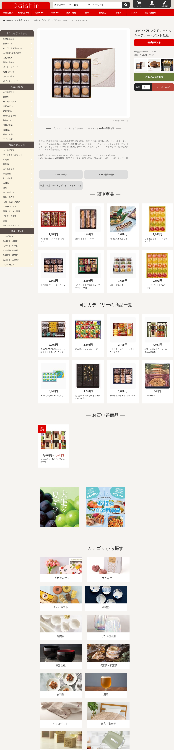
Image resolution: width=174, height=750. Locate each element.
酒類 (5, 188)
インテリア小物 (9, 216)
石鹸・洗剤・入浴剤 (11, 202)
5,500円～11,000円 (11, 260)
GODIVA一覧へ (61, 174)
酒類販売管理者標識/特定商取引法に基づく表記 (55, 714)
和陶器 (6, 159)
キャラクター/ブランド (12, 155)
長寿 (87, 13)
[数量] (146, 87)
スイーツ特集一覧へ (106, 174)
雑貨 (5, 221)
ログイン (152, 6)
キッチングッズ (9, 206)
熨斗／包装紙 (8, 62)
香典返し (102, 13)
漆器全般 (7, 174)
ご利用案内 (8, 58)
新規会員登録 (8, 39)
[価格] (81, 5)
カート (139, 6)
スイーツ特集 (32, 20)
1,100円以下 (8, 236)
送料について (8, 72)
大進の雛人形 (87, 735)
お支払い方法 (8, 76)
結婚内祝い (39, 13)
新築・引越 (71, 13)
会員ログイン (8, 43)
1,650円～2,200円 (10, 246)
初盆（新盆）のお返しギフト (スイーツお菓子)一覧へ (61, 187)
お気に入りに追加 (154, 77)
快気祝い (55, 13)
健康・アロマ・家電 (11, 211)
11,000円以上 (9, 264)
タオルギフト (8, 192)
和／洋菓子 (8, 178)
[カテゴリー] (62, 5)
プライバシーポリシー (92, 714)
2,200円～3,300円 (10, 250)
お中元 (118, 13)
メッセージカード (10, 67)
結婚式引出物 (23, 13)
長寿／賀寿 (8, 134)
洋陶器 (6, 164)
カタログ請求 (113, 714)
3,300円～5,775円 (10, 255)
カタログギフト (9, 150)
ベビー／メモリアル (11, 225)
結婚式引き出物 (9, 116)
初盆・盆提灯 (150, 13)
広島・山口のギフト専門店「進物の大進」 (87, 731)
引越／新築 (8, 125)
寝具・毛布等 (8, 197)
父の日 (134, 13)
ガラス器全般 (8, 169)
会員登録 (164, 6)
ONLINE (10, 20)
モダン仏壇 (8, 139)
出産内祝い (8, 13)
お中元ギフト (8, 92)
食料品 (6, 183)
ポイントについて (10, 81)
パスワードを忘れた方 (12, 48)
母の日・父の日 (9, 101)
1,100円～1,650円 (10, 241)
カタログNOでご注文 (12, 53)
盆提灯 (6, 97)
